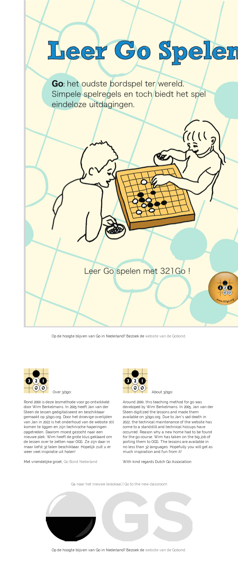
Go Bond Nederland (80, 462)
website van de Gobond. (165, 336)
